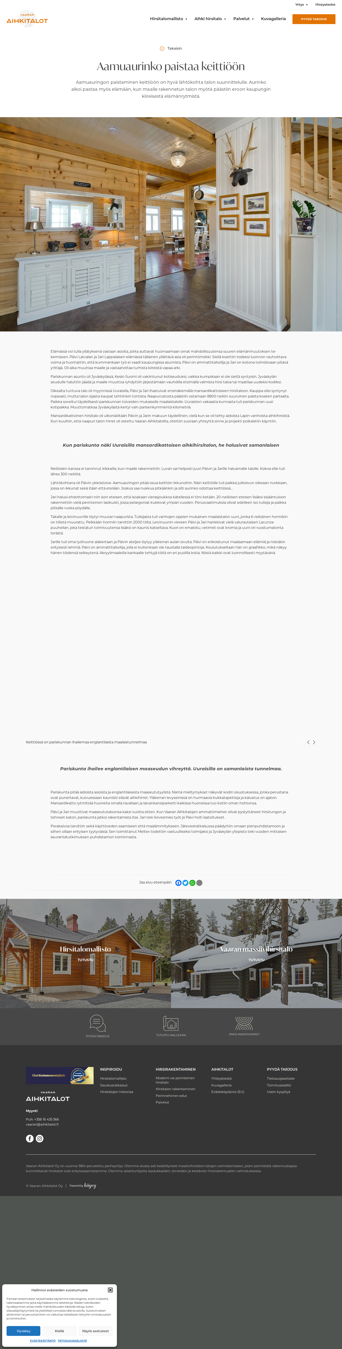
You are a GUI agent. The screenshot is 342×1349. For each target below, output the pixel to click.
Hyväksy (23, 1331)
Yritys (299, 5)
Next (314, 742)
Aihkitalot (222, 1070)
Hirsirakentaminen (176, 1070)
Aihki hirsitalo (208, 19)
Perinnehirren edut (171, 1096)
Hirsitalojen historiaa (116, 1092)
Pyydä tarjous (314, 19)
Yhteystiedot (325, 5)
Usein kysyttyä (278, 1092)
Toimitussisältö (279, 1085)
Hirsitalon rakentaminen (175, 1089)
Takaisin (175, 48)
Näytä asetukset (95, 1331)
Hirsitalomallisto (166, 19)
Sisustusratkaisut (114, 1085)
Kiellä (59, 1331)
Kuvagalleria (273, 19)
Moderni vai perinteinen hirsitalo (175, 1080)
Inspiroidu (111, 1070)
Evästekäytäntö (43, 1340)
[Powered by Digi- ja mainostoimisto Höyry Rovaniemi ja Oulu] (83, 1185)
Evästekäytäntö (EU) (227, 1092)
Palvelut (241, 19)
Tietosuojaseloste (72, 1340)
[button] (110, 1290)
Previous (308, 742)
